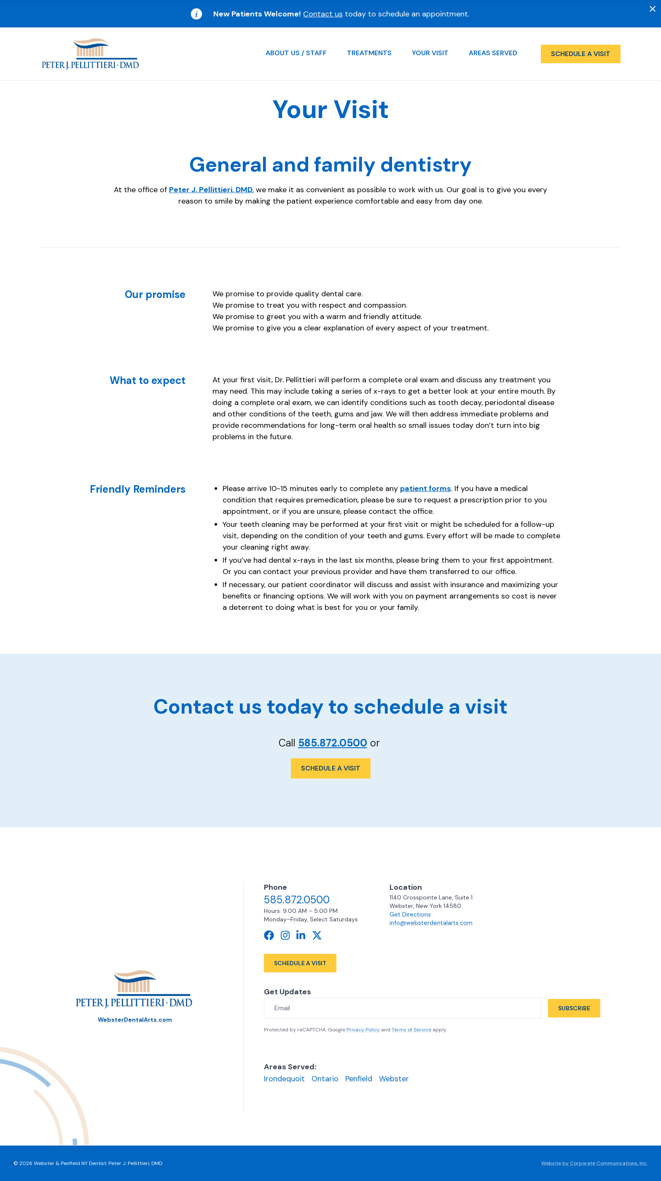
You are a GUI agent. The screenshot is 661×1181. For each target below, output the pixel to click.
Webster (394, 1079)
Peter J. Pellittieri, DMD (211, 190)
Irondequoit (284, 1079)
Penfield (358, 1079)
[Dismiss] (652, 8)
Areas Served (493, 52)
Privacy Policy (363, 1029)
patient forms (425, 488)
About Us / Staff (296, 52)
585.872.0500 (332, 742)
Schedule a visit (580, 53)
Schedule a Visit (330, 768)
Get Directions (410, 914)
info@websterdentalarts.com (430, 922)
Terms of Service (411, 1029)
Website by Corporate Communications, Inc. (594, 1163)
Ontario (325, 1079)
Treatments (369, 52)
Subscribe (574, 1008)
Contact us (323, 14)
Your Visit (430, 52)
